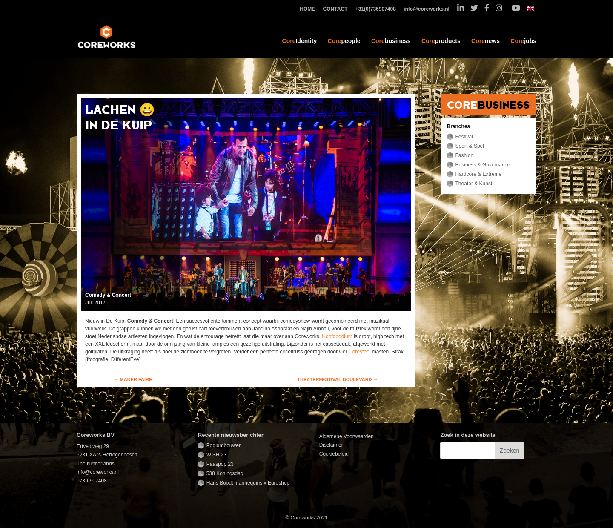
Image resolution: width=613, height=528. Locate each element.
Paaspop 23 (220, 464)
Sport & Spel (469, 146)
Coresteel (359, 352)
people (344, 40)
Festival (464, 137)
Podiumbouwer (223, 445)
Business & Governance (482, 165)
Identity (299, 40)
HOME (309, 9)
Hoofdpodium (337, 336)
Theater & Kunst (474, 184)
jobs (523, 40)
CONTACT (337, 9)
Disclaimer (331, 445)
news (485, 40)
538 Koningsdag (224, 473)
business (391, 40)
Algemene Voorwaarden (346, 436)
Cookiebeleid (334, 454)
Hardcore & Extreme (478, 174)
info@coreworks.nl (429, 9)
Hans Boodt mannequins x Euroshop (247, 483)
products (441, 40)
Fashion (464, 155)
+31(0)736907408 (377, 9)
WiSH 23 (216, 455)
